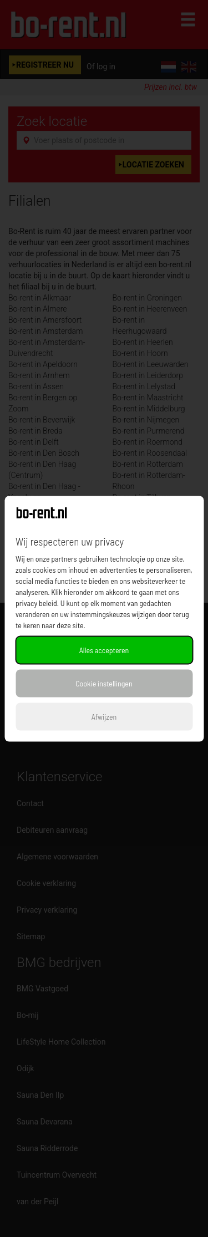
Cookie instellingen (103, 683)
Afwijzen (104, 716)
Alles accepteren (104, 649)
